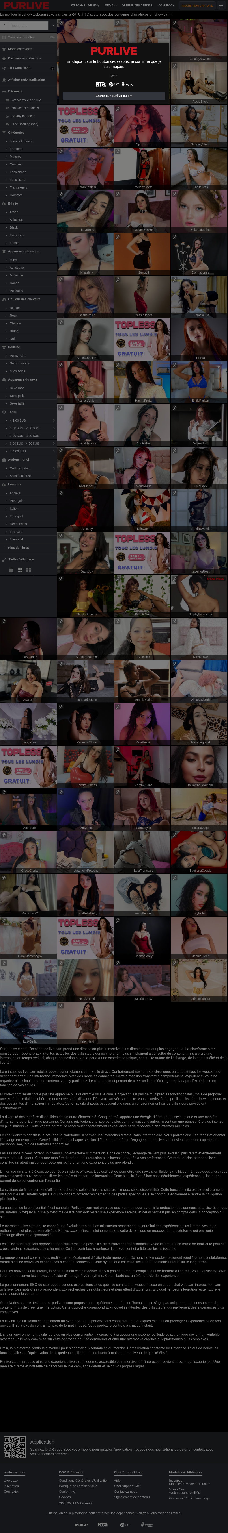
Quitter (113, 75)
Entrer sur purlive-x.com (114, 96)
